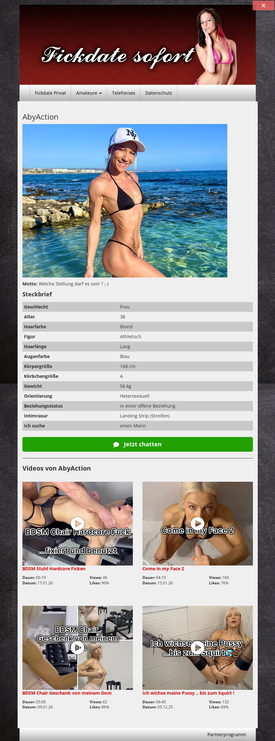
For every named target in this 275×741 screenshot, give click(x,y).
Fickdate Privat (50, 93)
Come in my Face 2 (163, 569)
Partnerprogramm (226, 734)
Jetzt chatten (137, 444)
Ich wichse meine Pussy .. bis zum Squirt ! (188, 693)
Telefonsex (123, 93)
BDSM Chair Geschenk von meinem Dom (67, 693)
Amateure (89, 93)
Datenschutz (158, 93)
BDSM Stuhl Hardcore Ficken (53, 569)
